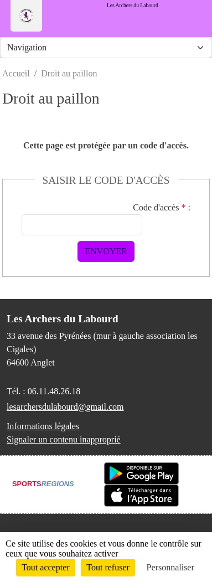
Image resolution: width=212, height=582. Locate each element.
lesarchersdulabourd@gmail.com (65, 406)
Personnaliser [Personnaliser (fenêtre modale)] (170, 567)
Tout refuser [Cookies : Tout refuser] (108, 567)
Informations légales (43, 426)
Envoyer (106, 251)
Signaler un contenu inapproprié (64, 439)
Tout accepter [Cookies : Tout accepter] (45, 567)
